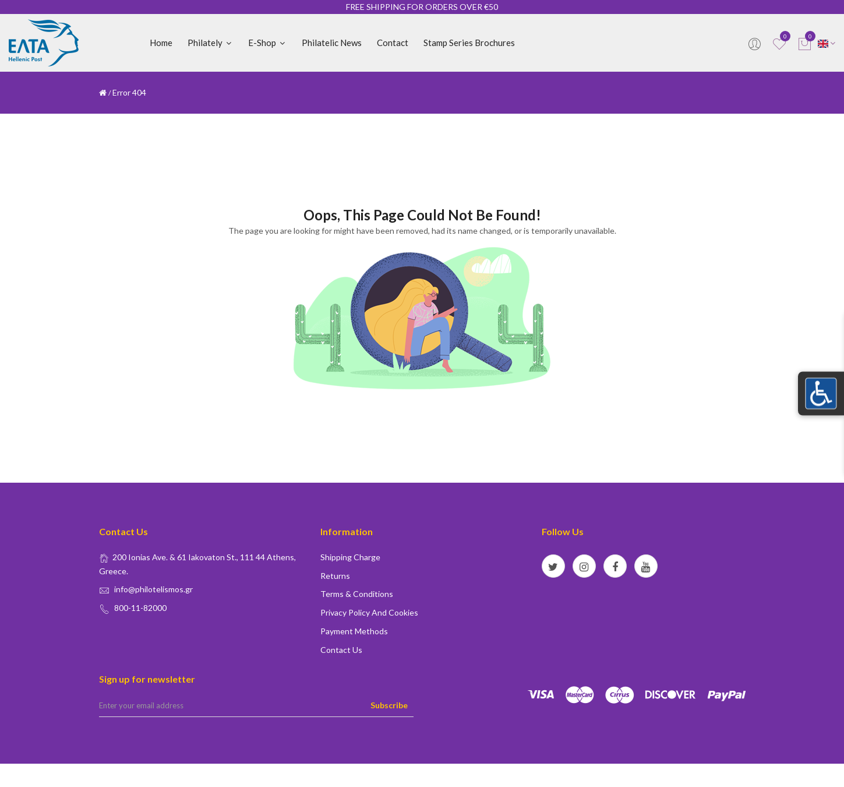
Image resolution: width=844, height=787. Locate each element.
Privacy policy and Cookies (369, 612)
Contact (392, 42)
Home (161, 42)
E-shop (267, 42)
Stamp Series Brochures (469, 42)
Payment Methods (354, 631)
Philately (210, 42)
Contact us (341, 650)
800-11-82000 (140, 608)
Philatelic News (332, 42)
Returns (335, 576)
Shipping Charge (350, 557)
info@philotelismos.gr (153, 589)
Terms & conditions (356, 594)
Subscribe (389, 705)
